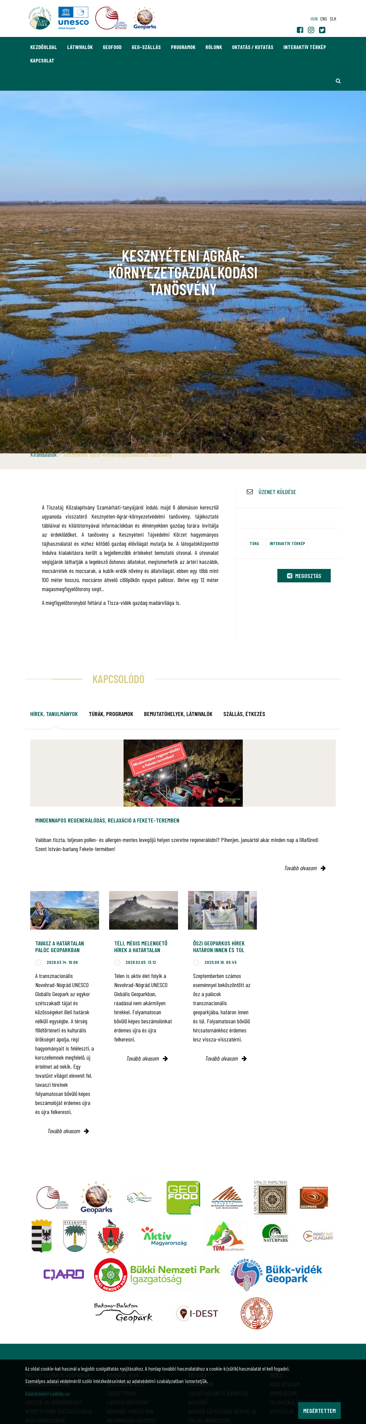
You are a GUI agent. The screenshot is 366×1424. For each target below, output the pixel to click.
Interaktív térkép (304, 47)
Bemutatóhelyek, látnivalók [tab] (178, 713)
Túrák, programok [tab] (111, 713)
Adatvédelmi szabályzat (47, 1393)
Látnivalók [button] (80, 47)
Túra (254, 543)
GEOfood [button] (112, 47)
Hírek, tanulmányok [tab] (54, 713)
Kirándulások (43, 454)
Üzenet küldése (277, 491)
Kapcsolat (42, 60)
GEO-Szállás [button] (146, 47)
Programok (183, 47)
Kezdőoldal (43, 47)
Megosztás (304, 575)
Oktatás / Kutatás (252, 47)
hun (314, 18)
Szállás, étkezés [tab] (244, 713)
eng (323, 18)
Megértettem (319, 1410)
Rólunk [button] (213, 47)
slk (333, 18)
